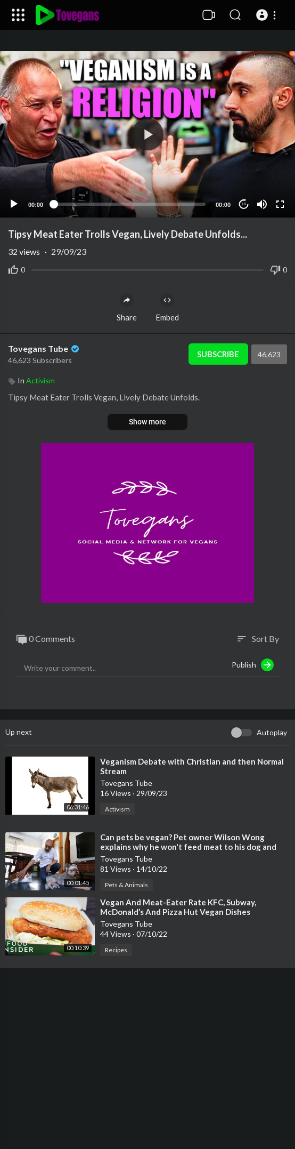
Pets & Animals (126, 885)
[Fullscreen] (280, 204)
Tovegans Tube (44, 348)
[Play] (14, 204)
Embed (167, 307)
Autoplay (272, 732)
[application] (147, 134)
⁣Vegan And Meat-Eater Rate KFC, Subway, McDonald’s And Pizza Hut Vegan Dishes (178, 907)
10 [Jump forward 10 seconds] (244, 204)
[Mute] (262, 204)
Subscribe (218, 354)
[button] (267, 15)
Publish (253, 664)
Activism (40, 380)
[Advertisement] (147, 1063)
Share (127, 307)
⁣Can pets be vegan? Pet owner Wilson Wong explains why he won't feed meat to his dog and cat (188, 846)
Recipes (116, 950)
